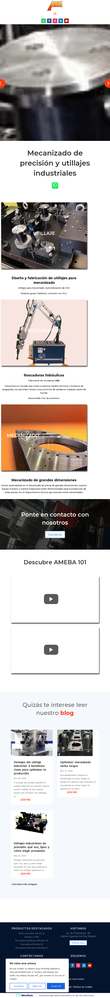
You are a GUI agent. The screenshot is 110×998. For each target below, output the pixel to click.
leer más (25, 799)
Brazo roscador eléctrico (32, 933)
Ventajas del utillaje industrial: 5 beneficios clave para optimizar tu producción (30, 767)
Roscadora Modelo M (32, 944)
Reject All (37, 986)
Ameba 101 (27, 48)
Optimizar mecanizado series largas (75, 764)
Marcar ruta (78, 942)
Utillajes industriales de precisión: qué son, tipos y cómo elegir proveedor (31, 847)
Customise (18, 986)
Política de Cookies (82, 987)
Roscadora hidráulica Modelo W (31, 940)
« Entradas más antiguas (24, 884)
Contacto (55, 534)
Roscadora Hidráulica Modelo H (32, 948)
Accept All (56, 986)
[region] (37, 975)
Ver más (26, 122)
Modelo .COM (32, 937)
